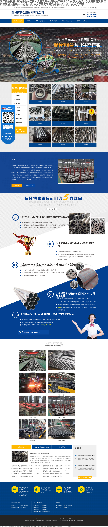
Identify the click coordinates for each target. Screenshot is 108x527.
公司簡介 (29, 21)
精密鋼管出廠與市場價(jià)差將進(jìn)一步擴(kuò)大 (56, 473)
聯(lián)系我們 (26, 25)
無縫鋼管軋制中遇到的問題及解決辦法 (39, 453)
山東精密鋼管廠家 (57, 7)
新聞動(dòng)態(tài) (82, 21)
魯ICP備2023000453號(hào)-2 (66, 518)
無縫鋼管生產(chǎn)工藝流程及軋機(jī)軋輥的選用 (90, 465)
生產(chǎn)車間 (32, 372)
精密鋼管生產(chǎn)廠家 (47, 7)
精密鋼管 (18, 7)
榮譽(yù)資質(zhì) (40, 21)
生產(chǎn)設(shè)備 (67, 21)
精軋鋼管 (18, 103)
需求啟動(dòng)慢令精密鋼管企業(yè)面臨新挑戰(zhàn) (56, 471)
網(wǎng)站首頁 (18, 21)
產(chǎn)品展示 (53, 21)
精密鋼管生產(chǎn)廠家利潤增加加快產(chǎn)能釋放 (25, 468)
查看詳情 (17, 185)
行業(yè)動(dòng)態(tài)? (41, 447)
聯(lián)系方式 (91, 7)
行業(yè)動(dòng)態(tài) (70, 505)
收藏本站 (84, 7)
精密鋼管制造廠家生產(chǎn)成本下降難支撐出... (55, 468)
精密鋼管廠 (30, 7)
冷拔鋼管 (18, 111)
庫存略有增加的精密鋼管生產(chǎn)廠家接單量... (24, 466)
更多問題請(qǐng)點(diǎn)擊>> (85, 478)
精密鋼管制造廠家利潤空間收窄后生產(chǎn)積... (24, 471)
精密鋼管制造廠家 (38, 7)
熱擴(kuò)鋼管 (19, 118)
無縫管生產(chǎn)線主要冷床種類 (86, 455)
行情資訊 (62, 447)
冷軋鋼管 (18, 107)
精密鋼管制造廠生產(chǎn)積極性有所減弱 (53, 466)
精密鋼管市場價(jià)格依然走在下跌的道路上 (23, 476)
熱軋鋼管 (18, 114)
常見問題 (16, 25)
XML (54, 523)
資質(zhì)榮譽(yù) (25, 505)
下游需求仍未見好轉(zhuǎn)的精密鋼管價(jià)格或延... (26, 473)
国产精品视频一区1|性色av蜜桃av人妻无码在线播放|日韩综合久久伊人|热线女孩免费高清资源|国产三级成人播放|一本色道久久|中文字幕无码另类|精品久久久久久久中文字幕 (35, 526)
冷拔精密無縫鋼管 (24, 7)
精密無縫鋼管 (19, 122)
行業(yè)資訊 (21, 447)
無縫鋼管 (18, 95)
